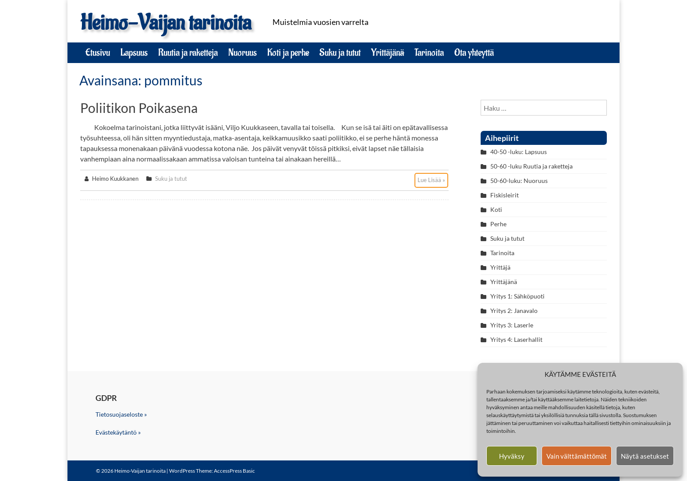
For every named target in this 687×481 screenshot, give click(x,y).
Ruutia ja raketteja (188, 52)
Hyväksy (511, 456)
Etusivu (97, 52)
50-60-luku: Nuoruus (519, 180)
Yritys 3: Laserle (511, 325)
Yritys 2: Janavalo (514, 310)
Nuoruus (242, 52)
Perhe (498, 224)
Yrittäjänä (387, 52)
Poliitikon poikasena (139, 108)
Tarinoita (429, 52)
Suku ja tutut (340, 52)
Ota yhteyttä (474, 52)
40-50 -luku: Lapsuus (518, 151)
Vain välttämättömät (576, 456)
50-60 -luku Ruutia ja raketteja (531, 166)
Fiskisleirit (504, 195)
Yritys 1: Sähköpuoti (517, 296)
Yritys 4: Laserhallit (516, 339)
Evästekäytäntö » (118, 432)
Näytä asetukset (645, 456)
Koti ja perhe (288, 52)
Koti (496, 209)
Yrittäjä (500, 267)
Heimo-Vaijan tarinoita (165, 23)
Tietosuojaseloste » (121, 414)
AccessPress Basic (234, 470)
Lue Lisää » (431, 179)
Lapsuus (134, 52)
